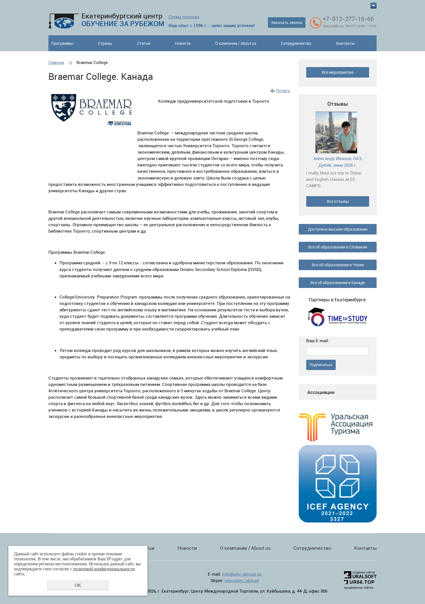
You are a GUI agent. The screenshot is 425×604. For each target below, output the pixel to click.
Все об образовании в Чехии (338, 264)
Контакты (345, 43)
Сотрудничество (296, 43)
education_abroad (241, 580)
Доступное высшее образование (338, 229)
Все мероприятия (338, 72)
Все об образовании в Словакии (337, 247)
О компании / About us (235, 43)
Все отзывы (338, 201)
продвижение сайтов (358, 587)
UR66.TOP (359, 582)
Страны (105, 43)
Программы (62, 43)
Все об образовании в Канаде (337, 282)
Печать (283, 90)
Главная (56, 62)
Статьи (143, 43)
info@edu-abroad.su (242, 574)
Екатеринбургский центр (122, 19)
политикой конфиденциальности (104, 568)
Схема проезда (184, 16)
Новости (183, 43)
